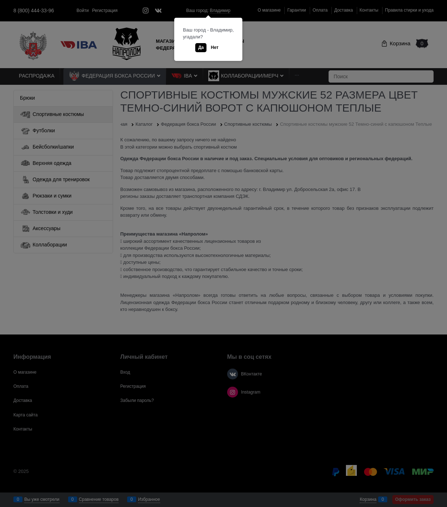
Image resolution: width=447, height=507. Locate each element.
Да (201, 47)
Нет (214, 47)
